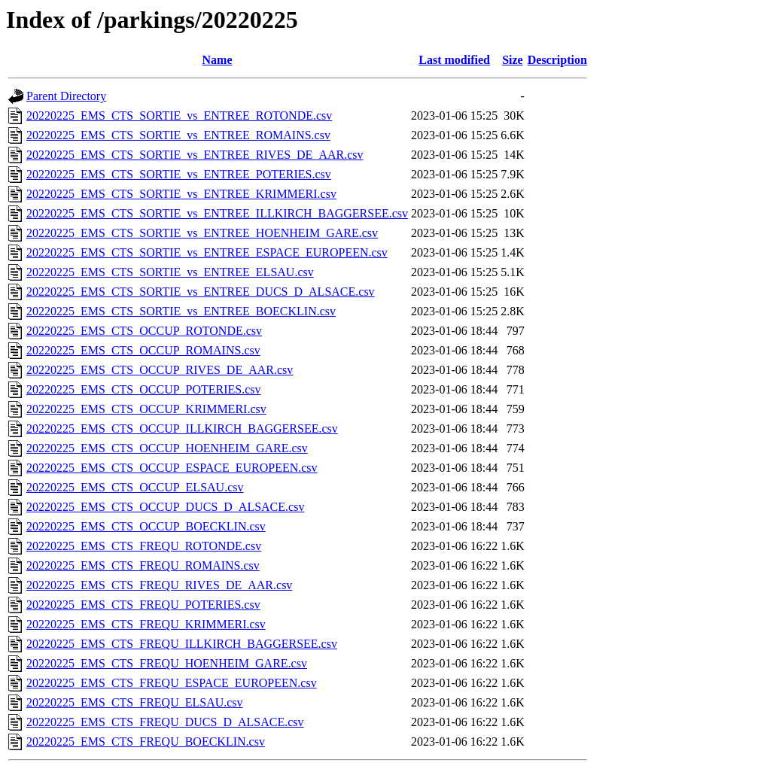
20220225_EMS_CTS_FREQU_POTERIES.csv (143, 604)
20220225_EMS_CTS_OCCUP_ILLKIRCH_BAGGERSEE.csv (182, 428)
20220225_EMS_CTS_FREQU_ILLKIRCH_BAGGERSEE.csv (181, 643)
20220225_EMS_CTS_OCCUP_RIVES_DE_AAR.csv (159, 369)
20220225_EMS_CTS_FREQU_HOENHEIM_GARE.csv (166, 663)
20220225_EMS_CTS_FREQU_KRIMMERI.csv (146, 624)
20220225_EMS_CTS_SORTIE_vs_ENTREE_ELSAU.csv (170, 272)
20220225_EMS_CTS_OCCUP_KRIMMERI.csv (146, 409)
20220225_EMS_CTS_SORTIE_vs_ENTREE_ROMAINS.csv (178, 135)
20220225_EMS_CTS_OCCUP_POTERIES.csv (143, 389)
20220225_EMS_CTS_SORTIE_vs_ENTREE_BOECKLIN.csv (181, 311)
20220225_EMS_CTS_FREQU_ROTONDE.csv (143, 545)
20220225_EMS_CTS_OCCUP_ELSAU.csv (134, 487)
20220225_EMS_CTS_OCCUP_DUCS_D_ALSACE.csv (165, 506)
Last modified (454, 59)
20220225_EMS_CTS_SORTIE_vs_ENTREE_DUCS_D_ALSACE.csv (200, 291)
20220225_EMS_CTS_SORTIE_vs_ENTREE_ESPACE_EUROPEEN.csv (207, 252)
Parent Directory (66, 96)
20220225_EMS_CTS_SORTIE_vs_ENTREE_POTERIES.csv (178, 174)
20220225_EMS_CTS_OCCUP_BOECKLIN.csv (146, 526)
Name (217, 59)
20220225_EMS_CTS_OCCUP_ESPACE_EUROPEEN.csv (172, 467)
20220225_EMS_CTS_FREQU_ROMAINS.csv (143, 565)
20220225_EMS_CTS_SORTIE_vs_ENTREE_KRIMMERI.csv (181, 193)
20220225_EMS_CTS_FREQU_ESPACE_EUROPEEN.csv (171, 682)
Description (557, 59)
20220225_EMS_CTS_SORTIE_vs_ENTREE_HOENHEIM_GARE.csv (202, 232)
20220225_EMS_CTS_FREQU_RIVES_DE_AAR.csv (159, 585)
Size (512, 59)
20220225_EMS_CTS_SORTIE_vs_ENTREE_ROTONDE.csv (179, 115)
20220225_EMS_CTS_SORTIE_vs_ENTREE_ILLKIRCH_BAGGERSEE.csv (217, 213)
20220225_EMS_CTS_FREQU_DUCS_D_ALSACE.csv (164, 722)
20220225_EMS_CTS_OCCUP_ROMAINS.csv (143, 350)
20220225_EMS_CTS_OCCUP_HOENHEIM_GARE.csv (167, 448)
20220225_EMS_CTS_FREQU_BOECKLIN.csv (145, 741)
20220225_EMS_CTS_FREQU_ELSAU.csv (134, 702)
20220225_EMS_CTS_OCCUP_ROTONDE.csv (144, 330)
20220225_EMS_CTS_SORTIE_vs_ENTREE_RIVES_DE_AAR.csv (195, 154)
